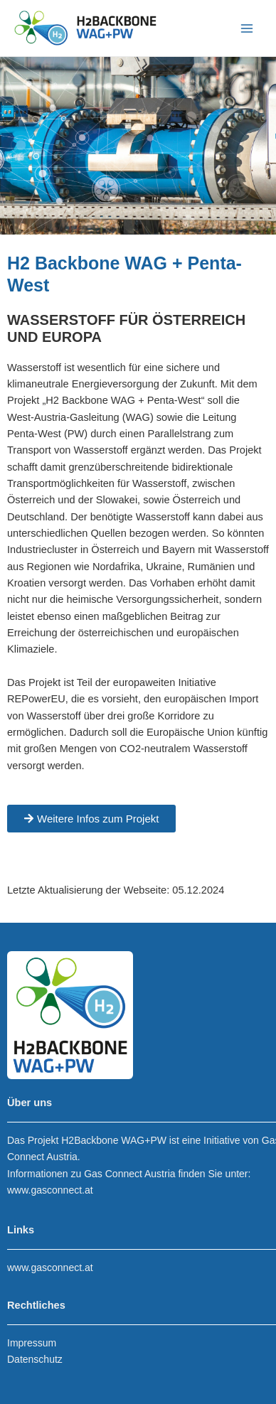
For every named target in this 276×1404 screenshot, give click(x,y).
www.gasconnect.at (50, 1190)
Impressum (31, 1343)
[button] (91, 818)
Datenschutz (35, 1359)
